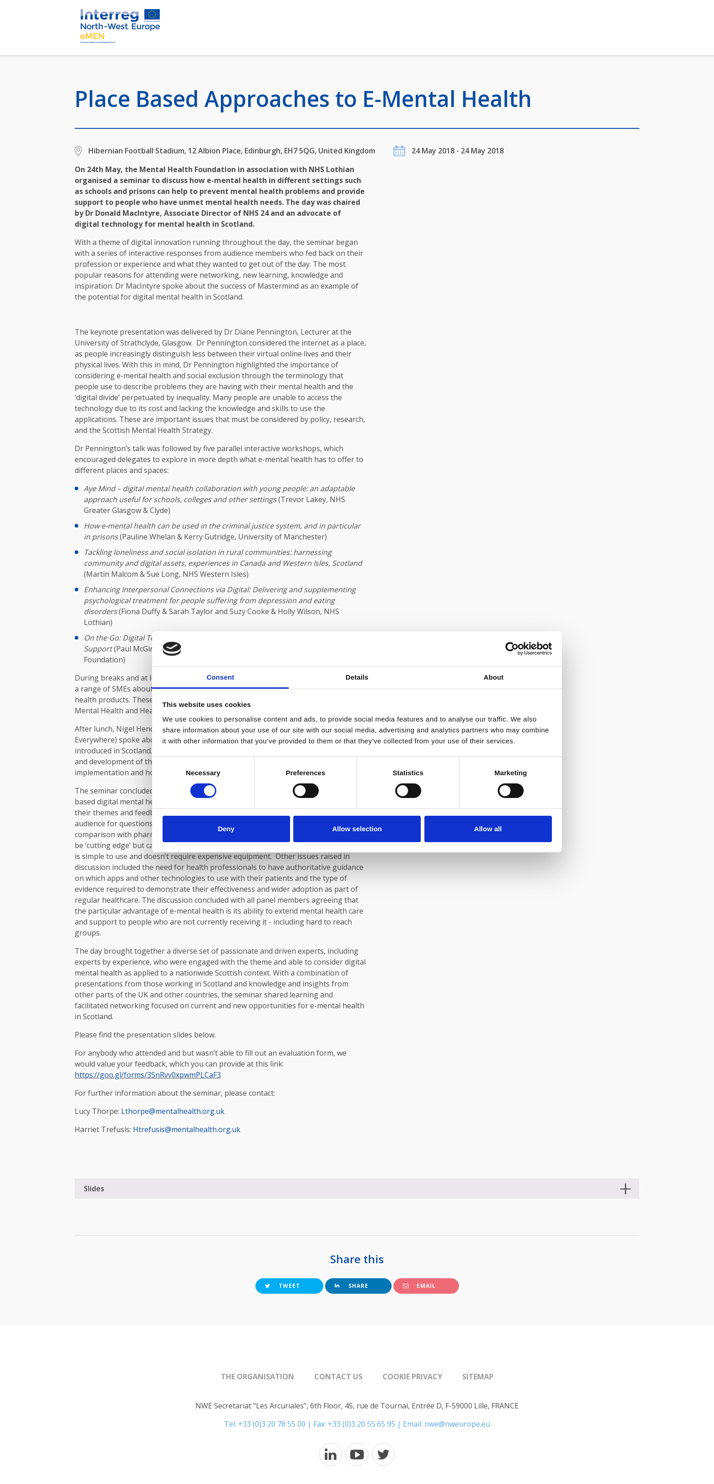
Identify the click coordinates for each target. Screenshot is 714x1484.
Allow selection (357, 829)
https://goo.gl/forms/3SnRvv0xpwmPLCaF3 (148, 1075)
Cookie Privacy (412, 1377)
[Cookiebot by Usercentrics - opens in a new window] (512, 649)
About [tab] (494, 677)
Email (419, 1286)
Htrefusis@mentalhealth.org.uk (186, 1129)
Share (351, 1286)
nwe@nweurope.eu (457, 1424)
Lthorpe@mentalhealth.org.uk (172, 1111)
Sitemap (478, 1377)
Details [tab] (357, 677)
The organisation (257, 1377)
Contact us (338, 1377)
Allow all (488, 829)
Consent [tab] (221, 677)
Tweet (282, 1286)
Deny (226, 829)
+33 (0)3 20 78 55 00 (272, 1424)
